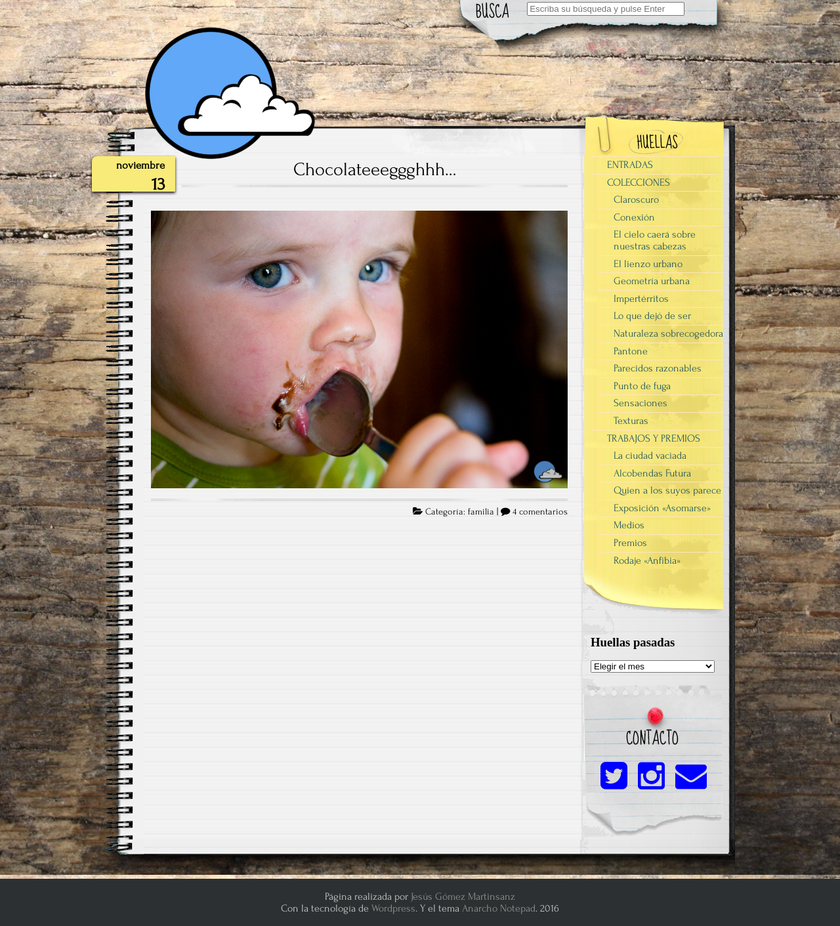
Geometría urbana (652, 281)
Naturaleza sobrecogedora (668, 333)
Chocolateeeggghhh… (375, 169)
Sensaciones (640, 403)
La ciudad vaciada (650, 455)
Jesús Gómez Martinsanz (463, 896)
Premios (630, 543)
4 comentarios (540, 512)
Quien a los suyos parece (667, 490)
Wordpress (393, 908)
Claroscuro (636, 199)
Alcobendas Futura (652, 473)
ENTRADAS (630, 165)
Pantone (631, 351)
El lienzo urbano (648, 264)
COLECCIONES (638, 182)
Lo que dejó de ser (652, 316)
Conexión (634, 217)
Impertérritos (641, 299)
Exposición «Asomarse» (662, 508)
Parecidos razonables (658, 368)
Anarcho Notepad (499, 908)
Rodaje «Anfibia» (647, 560)
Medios (629, 525)
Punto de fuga (642, 386)
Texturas (631, 421)
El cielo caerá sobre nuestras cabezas (655, 240)
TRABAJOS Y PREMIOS (653, 438)
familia (481, 512)
